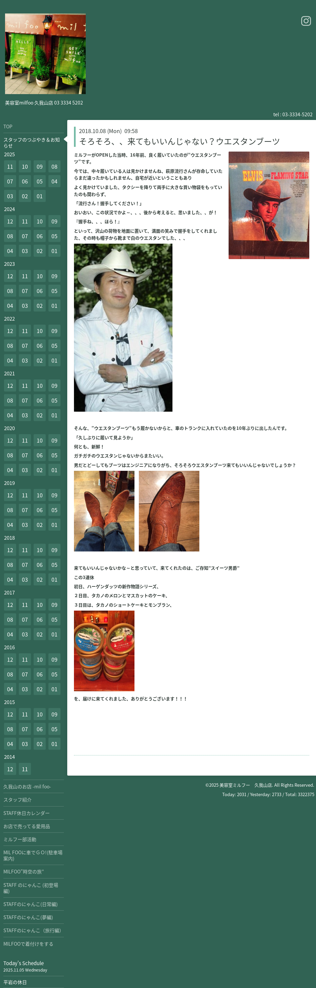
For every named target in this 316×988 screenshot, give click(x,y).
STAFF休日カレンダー (26, 813)
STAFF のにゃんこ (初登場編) (30, 887)
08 (54, 166)
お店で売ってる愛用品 (26, 826)
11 (10, 166)
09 (40, 166)
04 (54, 181)
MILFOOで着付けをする (28, 943)
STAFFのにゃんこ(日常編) (30, 904)
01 (40, 196)
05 (40, 181)
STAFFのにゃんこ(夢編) (28, 917)
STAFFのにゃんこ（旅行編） (33, 930)
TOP (7, 126)
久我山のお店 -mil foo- (27, 786)
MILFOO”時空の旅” (23, 871)
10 (25, 166)
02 (25, 196)
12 (10, 221)
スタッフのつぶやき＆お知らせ (31, 142)
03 (10, 196)
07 (10, 181)
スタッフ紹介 (17, 799)
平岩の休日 (15, 982)
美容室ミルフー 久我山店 (246, 785)
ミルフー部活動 (19, 839)
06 (25, 181)
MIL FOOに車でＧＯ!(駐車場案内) (33, 855)
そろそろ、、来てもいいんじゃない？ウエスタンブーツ (179, 141)
